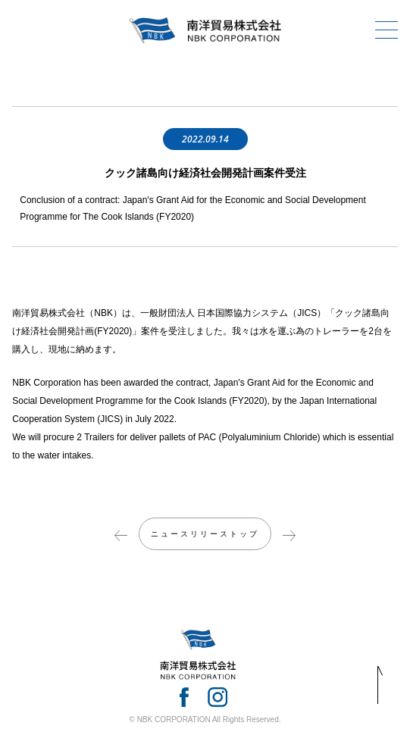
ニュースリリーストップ (205, 534)
